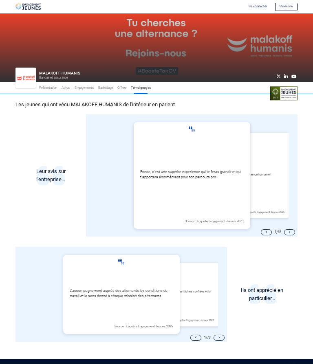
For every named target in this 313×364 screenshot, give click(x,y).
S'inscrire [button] (286, 6)
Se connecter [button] (258, 6)
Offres (121, 88)
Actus (66, 88)
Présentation (48, 88)
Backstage (105, 88)
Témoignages (141, 88)
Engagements (84, 88)
